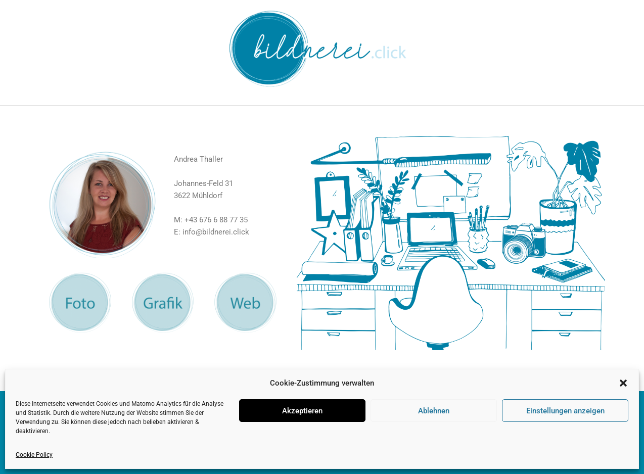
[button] (623, 383)
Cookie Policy (34, 454)
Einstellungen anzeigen (565, 410)
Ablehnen (433, 410)
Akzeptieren (302, 410)
